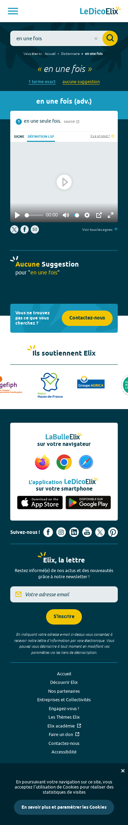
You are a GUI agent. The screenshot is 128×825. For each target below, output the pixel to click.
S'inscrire (64, 617)
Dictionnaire (70, 53)
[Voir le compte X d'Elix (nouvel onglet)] (100, 532)
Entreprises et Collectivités (64, 699)
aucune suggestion (81, 81)
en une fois (94, 53)
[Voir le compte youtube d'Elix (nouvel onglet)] (87, 532)
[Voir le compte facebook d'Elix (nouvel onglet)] (48, 532)
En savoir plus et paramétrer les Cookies (64, 807)
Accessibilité (64, 751)
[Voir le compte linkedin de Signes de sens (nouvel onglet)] (74, 532)
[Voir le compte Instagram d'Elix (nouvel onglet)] (61, 532)
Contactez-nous (87, 318)
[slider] (34, 215)
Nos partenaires (64, 691)
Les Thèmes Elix (64, 717)
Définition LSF (41, 136)
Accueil (50, 53)
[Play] (17, 215)
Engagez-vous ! (64, 708)
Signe (19, 136)
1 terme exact (42, 81)
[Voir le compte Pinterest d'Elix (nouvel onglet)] (113, 532)
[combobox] (64, 38)
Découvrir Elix (64, 682)
